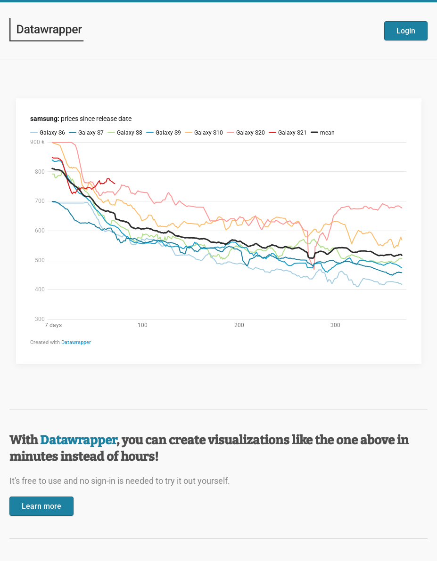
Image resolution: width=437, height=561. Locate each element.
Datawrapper (78, 440)
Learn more (41, 506)
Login (405, 30)
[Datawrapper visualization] (218, 230)
